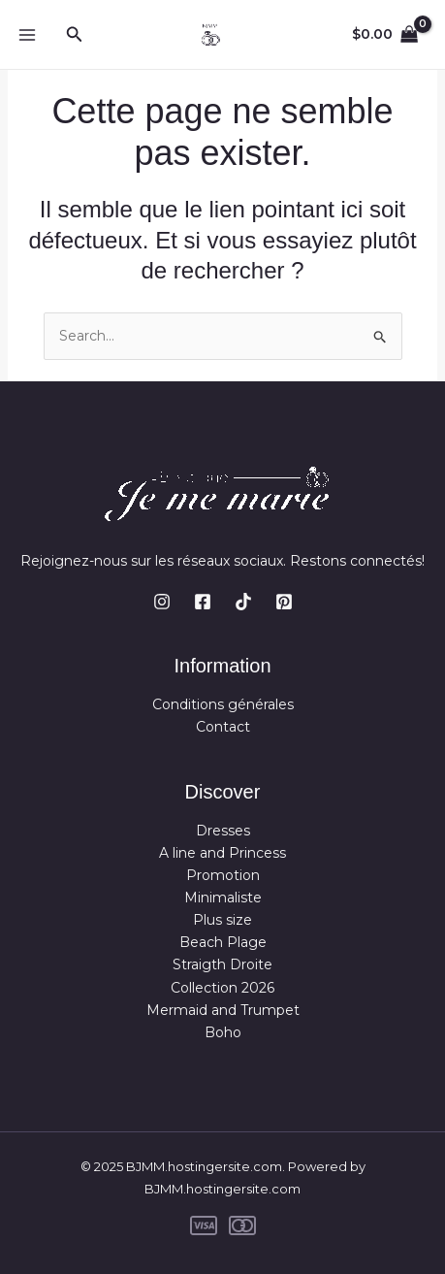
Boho (223, 1032)
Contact (223, 726)
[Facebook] (202, 601)
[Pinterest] (284, 601)
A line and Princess (222, 853)
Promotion (223, 875)
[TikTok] (243, 601)
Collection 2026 (222, 987)
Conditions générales (223, 704)
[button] (74, 35)
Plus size (222, 920)
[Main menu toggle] (27, 35)
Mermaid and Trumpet (223, 1010)
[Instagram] (162, 601)
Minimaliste (223, 897)
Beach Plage (223, 942)
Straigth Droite (222, 964)
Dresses (223, 830)
